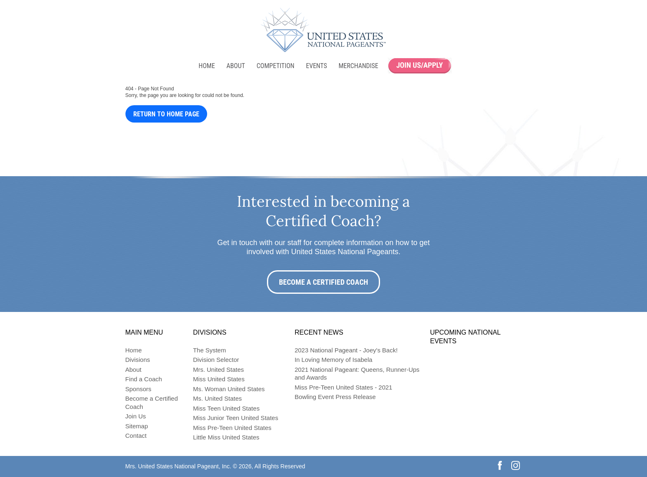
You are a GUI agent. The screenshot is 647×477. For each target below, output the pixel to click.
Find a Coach (143, 379)
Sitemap (136, 426)
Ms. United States (217, 398)
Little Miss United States (226, 437)
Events (316, 66)
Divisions (137, 359)
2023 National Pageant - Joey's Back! (346, 350)
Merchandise (358, 66)
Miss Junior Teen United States (236, 417)
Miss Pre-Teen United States (232, 427)
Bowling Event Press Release (335, 396)
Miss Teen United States (226, 408)
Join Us (135, 416)
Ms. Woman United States (229, 388)
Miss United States (219, 379)
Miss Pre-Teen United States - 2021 (343, 387)
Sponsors (138, 388)
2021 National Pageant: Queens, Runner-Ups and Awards (357, 373)
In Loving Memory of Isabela (333, 359)
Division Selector (216, 359)
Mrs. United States (218, 369)
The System (209, 350)
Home (206, 66)
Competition (276, 66)
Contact (136, 435)
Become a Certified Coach (323, 282)
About (236, 66)
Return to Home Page (166, 114)
